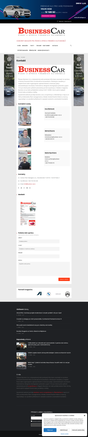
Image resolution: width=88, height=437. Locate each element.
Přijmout (50, 430)
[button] (84, 415)
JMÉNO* (38, 240)
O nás (19, 45)
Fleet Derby (47, 45)
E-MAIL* (38, 248)
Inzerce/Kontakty (43, 50)
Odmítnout (64, 430)
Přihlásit (61, 21)
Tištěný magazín (22, 50)
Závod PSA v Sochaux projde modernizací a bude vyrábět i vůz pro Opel (38, 313)
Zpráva (44, 268)
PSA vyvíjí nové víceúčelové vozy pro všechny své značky (34, 325)
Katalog (55, 45)
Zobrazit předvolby (78, 430)
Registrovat (68, 21)
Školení (39, 45)
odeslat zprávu (64, 279)
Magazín (25, 45)
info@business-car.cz (29, 184)
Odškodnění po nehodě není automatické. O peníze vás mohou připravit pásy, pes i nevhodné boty (48, 344)
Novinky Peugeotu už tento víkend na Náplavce (31, 331)
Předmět (38, 255)
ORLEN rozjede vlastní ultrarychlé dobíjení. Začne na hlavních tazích (49, 353)
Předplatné (32, 50)
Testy (32, 45)
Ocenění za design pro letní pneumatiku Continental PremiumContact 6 (39, 319)
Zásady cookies (64, 433)
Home (18, 57)
